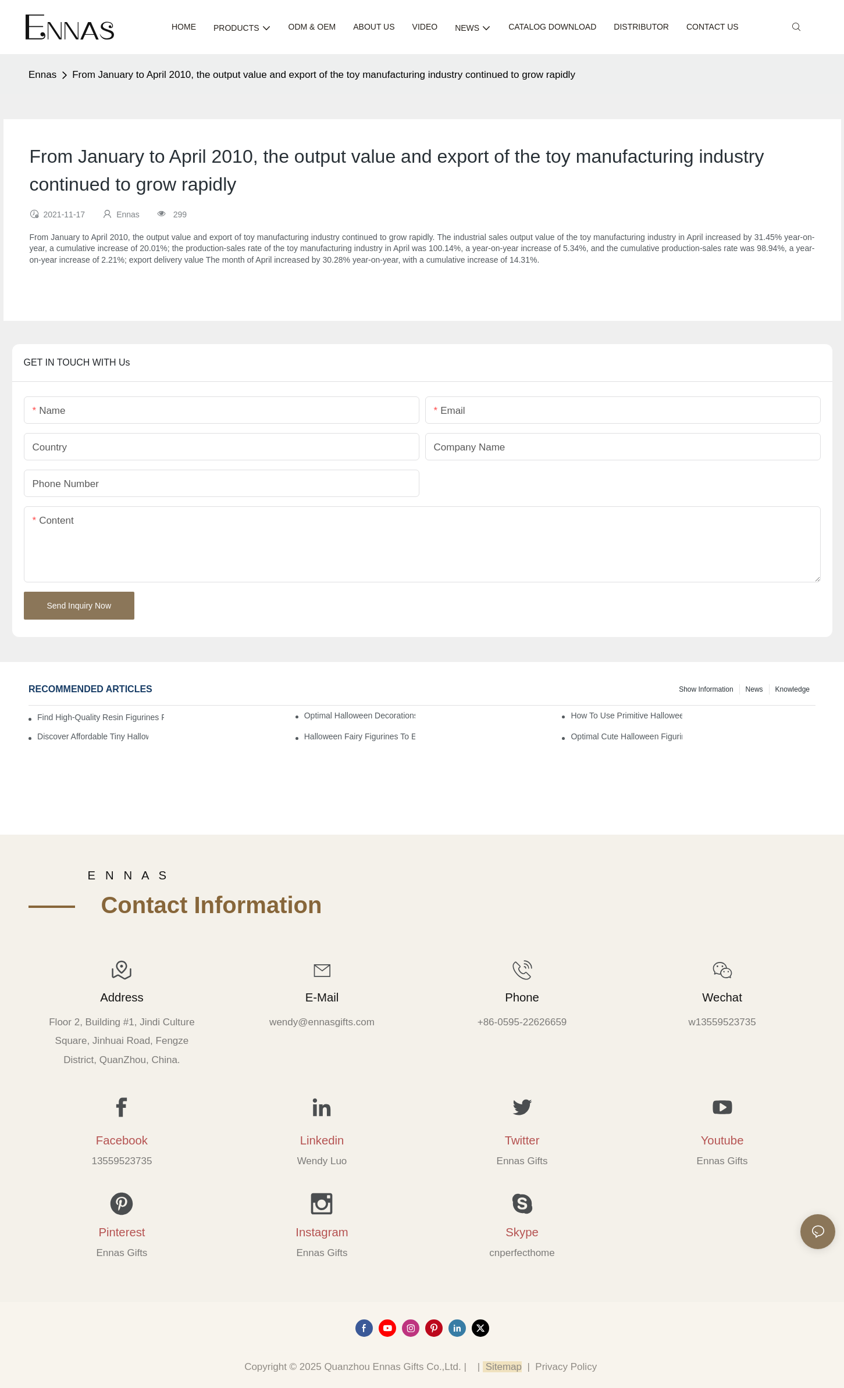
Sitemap (502, 1366)
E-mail (322, 997)
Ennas (42, 74)
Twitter (522, 1140)
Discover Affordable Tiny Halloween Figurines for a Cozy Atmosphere (92, 736)
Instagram (321, 1232)
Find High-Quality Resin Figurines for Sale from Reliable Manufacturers (100, 717)
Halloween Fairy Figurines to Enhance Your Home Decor (359, 736)
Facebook (122, 1140)
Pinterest (121, 1232)
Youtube (722, 1140)
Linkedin (322, 1140)
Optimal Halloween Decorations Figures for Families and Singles (359, 715)
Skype (521, 1232)
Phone (522, 997)
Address (121, 997)
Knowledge (792, 689)
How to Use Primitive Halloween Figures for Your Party (626, 715)
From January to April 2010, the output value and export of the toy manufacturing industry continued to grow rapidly (323, 74)
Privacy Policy (566, 1366)
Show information (706, 689)
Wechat (722, 997)
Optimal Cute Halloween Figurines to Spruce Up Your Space (626, 736)
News (754, 689)
